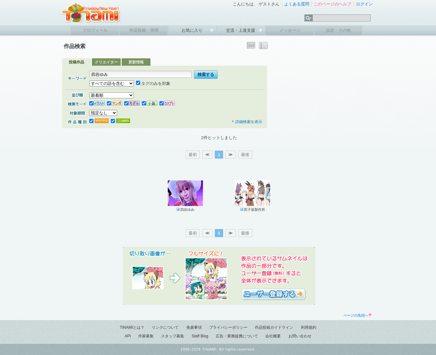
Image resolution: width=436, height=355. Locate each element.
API (128, 336)
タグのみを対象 (153, 83)
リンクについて (165, 327)
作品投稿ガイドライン (274, 327)
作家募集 (146, 336)
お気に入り (193, 30)
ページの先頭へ (357, 315)
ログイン (364, 4)
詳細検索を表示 (246, 122)
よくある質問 (296, 4)
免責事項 (194, 327)
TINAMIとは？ (132, 327)
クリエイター (106, 62)
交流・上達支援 (241, 30)
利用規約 (308, 327)
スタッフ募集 (172, 336)
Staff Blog (200, 336)
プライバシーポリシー (228, 327)
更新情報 (136, 62)
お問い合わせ (299, 336)
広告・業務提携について (237, 336)
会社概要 (273, 336)
